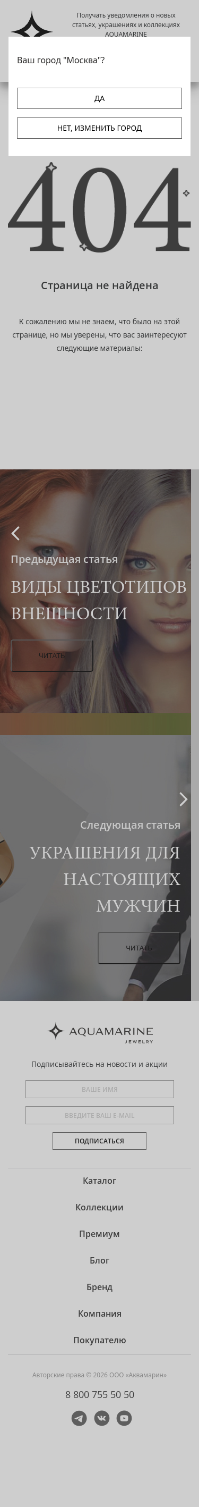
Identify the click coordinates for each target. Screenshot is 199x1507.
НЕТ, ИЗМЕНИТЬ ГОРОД (99, 128)
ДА (99, 98)
